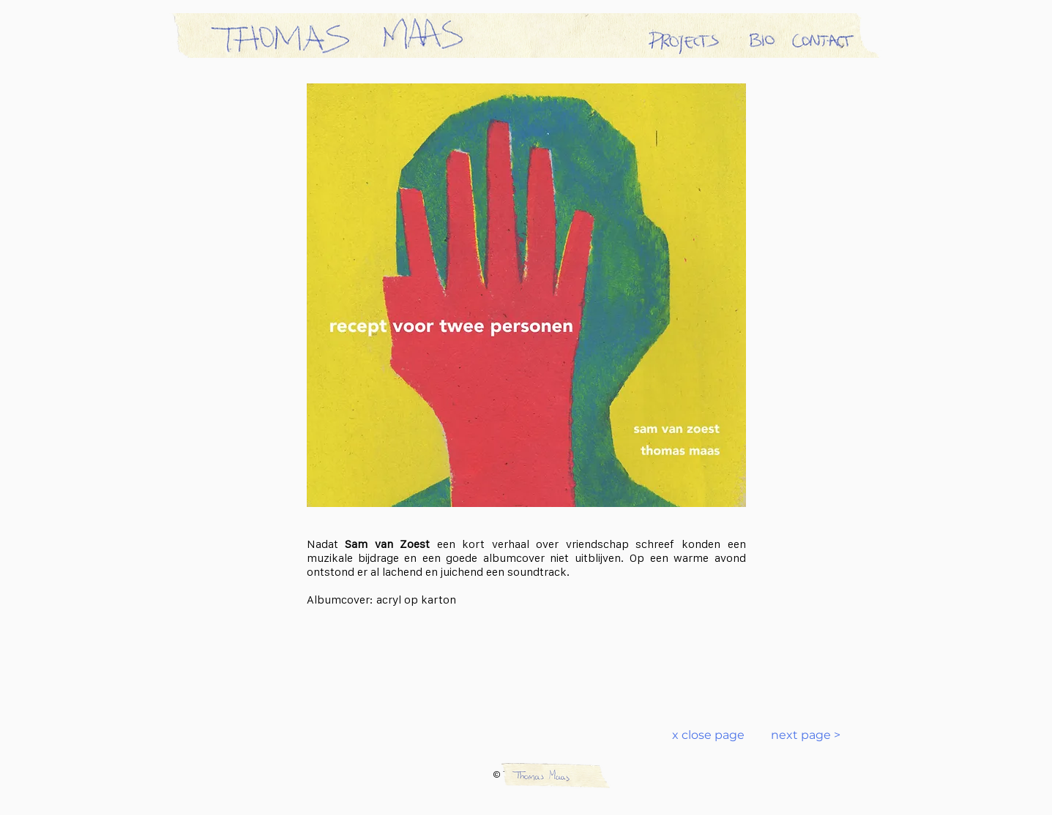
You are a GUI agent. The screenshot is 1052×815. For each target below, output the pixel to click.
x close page (708, 735)
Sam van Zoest (387, 544)
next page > (796, 735)
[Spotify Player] (526, 653)
